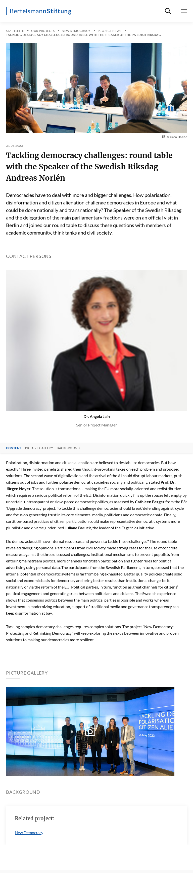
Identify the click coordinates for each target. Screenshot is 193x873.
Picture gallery (39, 448)
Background (68, 448)
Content (13, 448)
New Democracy (29, 832)
